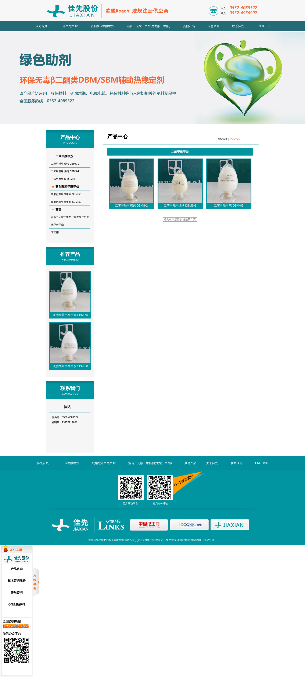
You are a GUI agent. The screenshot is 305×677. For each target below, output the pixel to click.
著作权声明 (183, 540)
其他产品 (189, 26)
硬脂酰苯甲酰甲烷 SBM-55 (66, 194)
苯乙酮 (55, 232)
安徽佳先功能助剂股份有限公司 (106, 540)
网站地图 (196, 540)
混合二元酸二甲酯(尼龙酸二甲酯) (148, 26)
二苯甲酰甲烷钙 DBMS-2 (65, 163)
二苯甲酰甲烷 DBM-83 (63, 179)
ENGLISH (263, 26)
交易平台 (209, 540)
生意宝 (172, 540)
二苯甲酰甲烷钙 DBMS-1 (65, 171)
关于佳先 (212, 463)
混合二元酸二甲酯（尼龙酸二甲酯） (71, 217)
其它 (58, 209)
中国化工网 (161, 540)
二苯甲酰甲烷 (69, 26)
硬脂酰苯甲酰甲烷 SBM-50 (66, 201)
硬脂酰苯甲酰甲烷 (102, 26)
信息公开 (213, 26)
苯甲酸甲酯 (57, 224)
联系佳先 (238, 26)
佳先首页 (41, 26)
